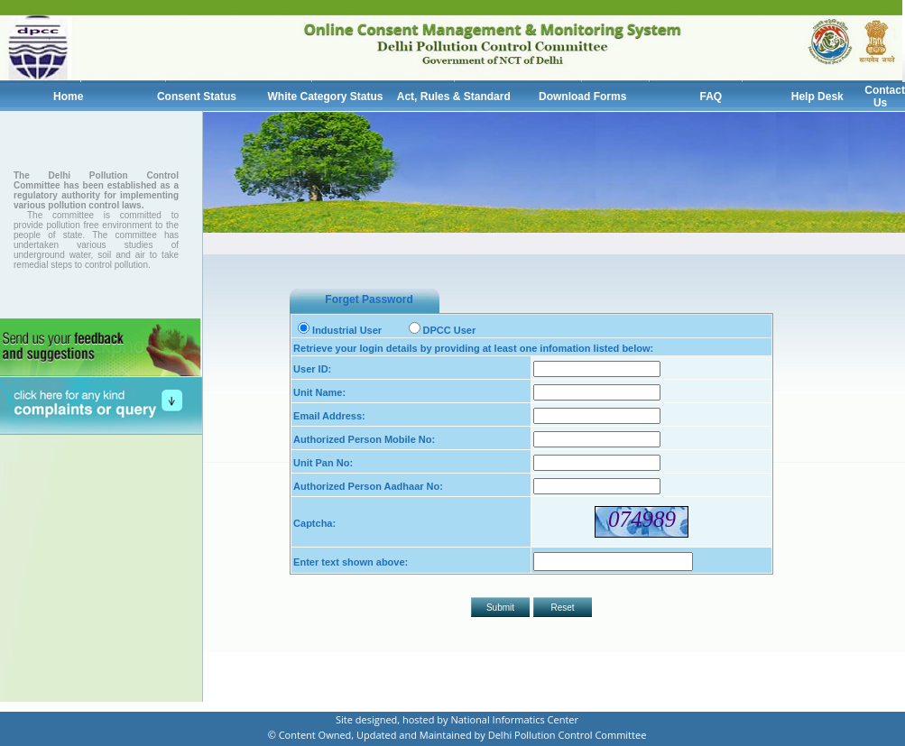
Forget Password (368, 299)
